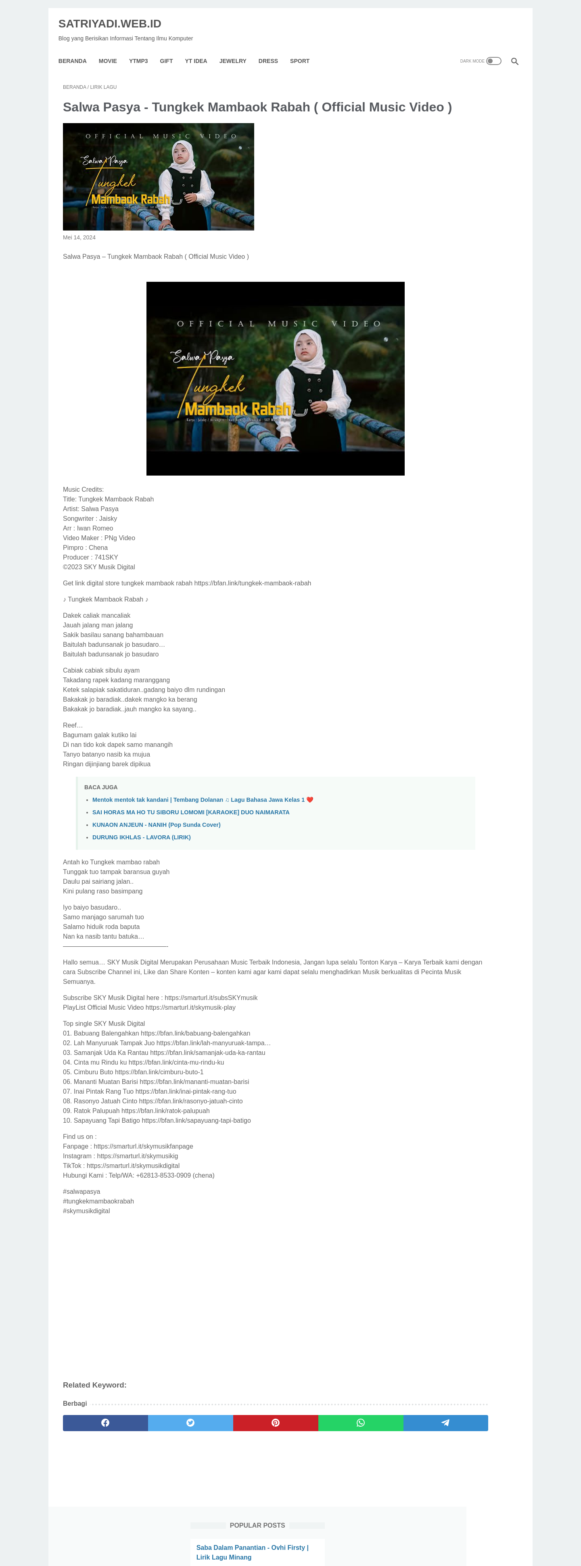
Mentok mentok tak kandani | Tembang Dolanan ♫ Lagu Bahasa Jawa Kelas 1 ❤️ (202, 812)
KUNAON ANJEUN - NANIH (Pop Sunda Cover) (156, 837)
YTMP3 (143, 50)
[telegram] (337, 1436)
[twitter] (154, 1436)
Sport (304, 50)
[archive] (429, 621)
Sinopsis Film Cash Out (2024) (449, 515)
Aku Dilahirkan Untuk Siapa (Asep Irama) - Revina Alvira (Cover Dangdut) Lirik (455, 302)
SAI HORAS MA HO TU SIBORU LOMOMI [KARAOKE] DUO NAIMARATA (191, 825)
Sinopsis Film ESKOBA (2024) (449, 195)
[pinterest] (215, 1436)
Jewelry (237, 50)
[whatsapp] (276, 1436)
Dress (272, 50)
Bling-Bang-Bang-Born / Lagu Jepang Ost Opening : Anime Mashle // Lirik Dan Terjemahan (450, 244)
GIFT (171, 50)
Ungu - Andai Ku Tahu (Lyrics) (449, 553)
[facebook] (93, 1436)
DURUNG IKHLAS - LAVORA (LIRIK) (141, 850)
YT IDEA (201, 50)
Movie (112, 50)
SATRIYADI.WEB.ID (114, 16)
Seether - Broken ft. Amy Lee (447, 156)
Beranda (77, 50)
